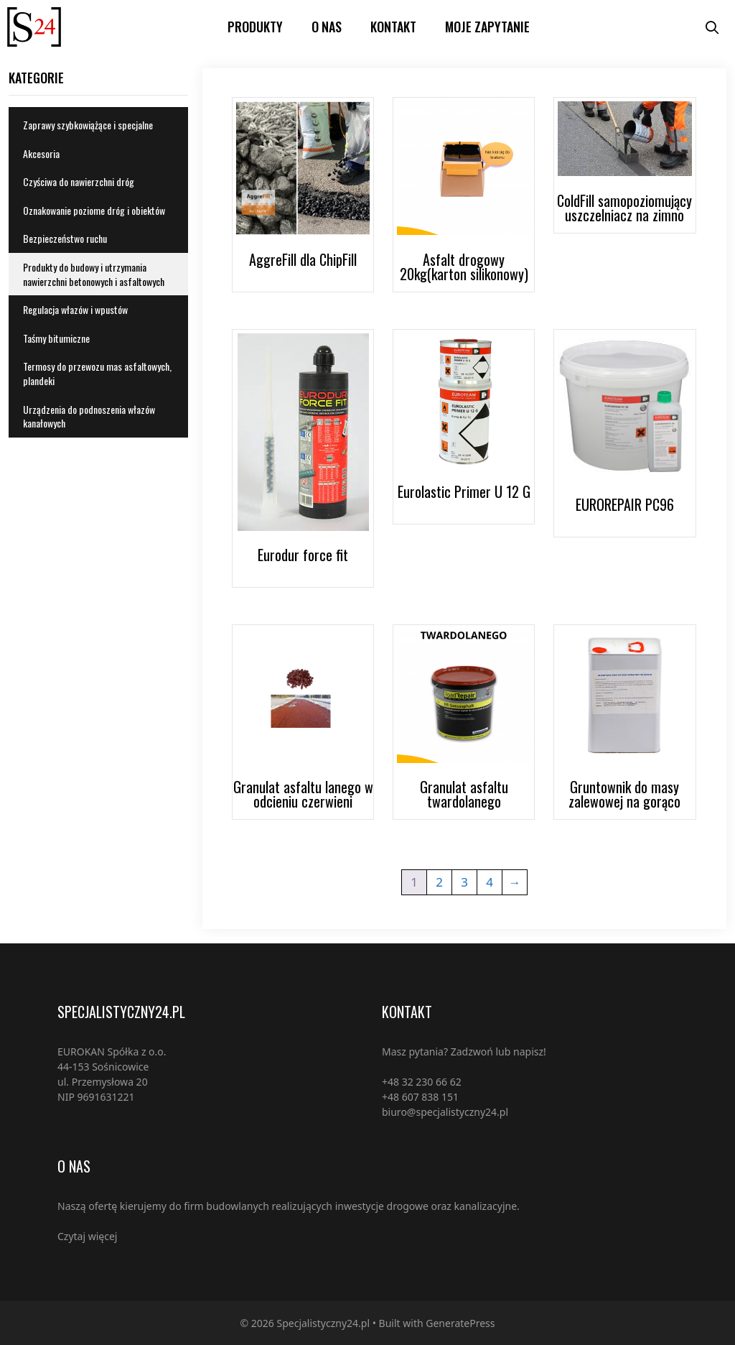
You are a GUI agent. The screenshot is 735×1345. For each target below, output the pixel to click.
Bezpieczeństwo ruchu (65, 238)
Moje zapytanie (487, 26)
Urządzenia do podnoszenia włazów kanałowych (89, 416)
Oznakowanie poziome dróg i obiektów (94, 210)
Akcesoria (41, 153)
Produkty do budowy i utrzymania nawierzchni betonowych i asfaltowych (93, 274)
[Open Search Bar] (712, 27)
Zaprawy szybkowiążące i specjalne (88, 124)
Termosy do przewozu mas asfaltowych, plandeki (97, 373)
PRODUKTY (255, 26)
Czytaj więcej (87, 1236)
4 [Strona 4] (489, 882)
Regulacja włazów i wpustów (75, 309)
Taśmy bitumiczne (56, 338)
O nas (327, 26)
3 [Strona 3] (464, 882)
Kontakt (393, 26)
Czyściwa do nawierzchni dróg (78, 181)
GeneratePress (460, 1323)
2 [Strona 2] (439, 882)
